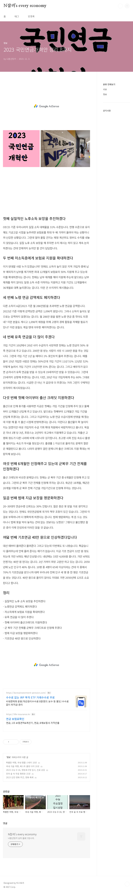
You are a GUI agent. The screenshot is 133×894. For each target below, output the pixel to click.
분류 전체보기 (109, 84)
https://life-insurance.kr (18, 714)
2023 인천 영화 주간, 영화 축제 (20, 777)
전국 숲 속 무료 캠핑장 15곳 (18, 773)
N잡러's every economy (25, 6)
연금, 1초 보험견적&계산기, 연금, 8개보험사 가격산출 (32, 722)
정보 (8, 757)
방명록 (31, 16)
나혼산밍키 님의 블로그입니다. (21, 838)
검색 (120, 6)
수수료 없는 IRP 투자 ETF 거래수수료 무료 (30, 697)
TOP (127, 884)
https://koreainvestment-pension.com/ (26, 693)
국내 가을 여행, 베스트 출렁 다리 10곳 (22, 766)
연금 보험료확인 (15, 719)
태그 (17, 16)
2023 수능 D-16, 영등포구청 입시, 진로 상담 (25, 769)
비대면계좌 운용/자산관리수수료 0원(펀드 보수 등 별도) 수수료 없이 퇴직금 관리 (37, 703)
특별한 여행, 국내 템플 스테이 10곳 (21, 762)
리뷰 (105, 89)
